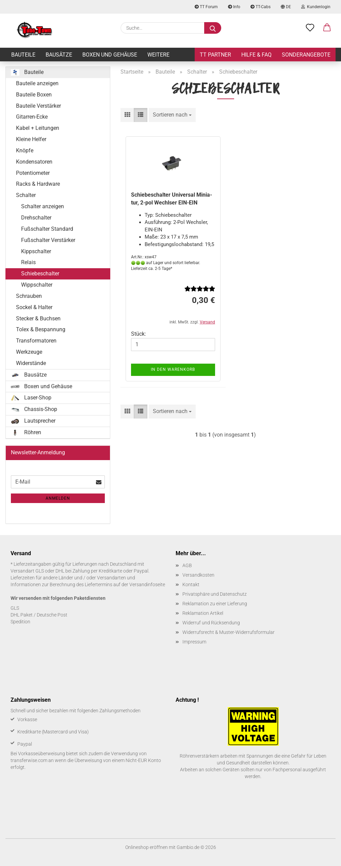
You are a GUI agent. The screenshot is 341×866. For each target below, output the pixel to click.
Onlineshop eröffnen (146, 847)
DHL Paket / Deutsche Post (39, 615)
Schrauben (29, 296)
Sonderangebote (306, 54)
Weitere (158, 54)
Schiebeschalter (40, 273)
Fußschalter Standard (47, 229)
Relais (28, 262)
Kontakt (190, 584)
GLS (15, 608)
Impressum (194, 641)
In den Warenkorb (173, 369)
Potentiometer (33, 173)
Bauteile (23, 54)
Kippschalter (36, 251)
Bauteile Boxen (34, 94)
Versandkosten (198, 575)
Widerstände (31, 363)
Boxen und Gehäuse (109, 54)
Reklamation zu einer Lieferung (214, 603)
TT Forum (206, 6)
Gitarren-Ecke (32, 116)
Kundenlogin (315, 6)
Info (234, 6)
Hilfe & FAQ (256, 54)
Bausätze (59, 54)
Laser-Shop (31, 397)
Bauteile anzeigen (37, 83)
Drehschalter (36, 217)
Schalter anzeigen (42, 206)
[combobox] (172, 115)
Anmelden (58, 498)
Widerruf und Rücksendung (211, 622)
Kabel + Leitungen (37, 128)
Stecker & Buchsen (38, 318)
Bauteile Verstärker (38, 106)
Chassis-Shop (34, 409)
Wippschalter (36, 285)
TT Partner (215, 54)
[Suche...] (212, 28)
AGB (187, 565)
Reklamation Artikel (202, 613)
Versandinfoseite (147, 584)
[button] (327, 28)
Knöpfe (24, 150)
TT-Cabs (260, 6)
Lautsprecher (33, 420)
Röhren (26, 432)
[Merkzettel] (310, 28)
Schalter (26, 195)
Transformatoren (36, 340)
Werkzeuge (29, 352)
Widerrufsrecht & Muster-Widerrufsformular (228, 632)
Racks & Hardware (38, 184)
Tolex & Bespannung (40, 329)
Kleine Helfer (31, 139)
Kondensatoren (34, 161)
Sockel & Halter (34, 307)
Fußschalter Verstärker (48, 240)
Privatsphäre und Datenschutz (214, 594)
